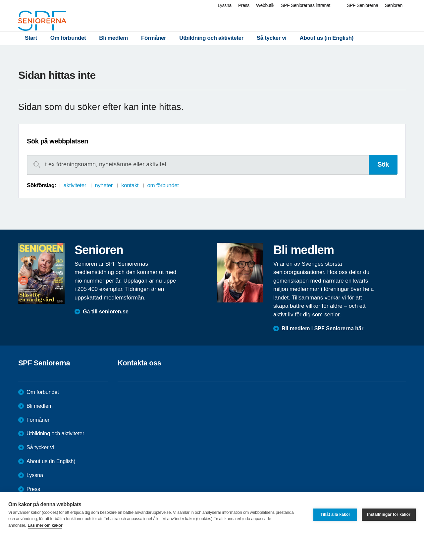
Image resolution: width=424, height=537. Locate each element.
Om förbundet (68, 38)
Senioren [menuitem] (393, 5)
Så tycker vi (272, 38)
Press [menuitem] (243, 5)
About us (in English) (327, 38)
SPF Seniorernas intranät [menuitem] (305, 5)
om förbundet (163, 185)
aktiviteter (75, 185)
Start (31, 38)
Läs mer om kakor (45, 525)
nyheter (104, 185)
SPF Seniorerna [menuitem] (362, 5)
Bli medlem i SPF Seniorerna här (322, 328)
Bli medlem (113, 38)
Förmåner (153, 38)
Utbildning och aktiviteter (211, 38)
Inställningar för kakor (388, 514)
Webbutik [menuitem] (265, 5)
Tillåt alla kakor (335, 514)
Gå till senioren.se (106, 311)
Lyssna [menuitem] (225, 5)
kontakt (129, 185)
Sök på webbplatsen (57, 141)
